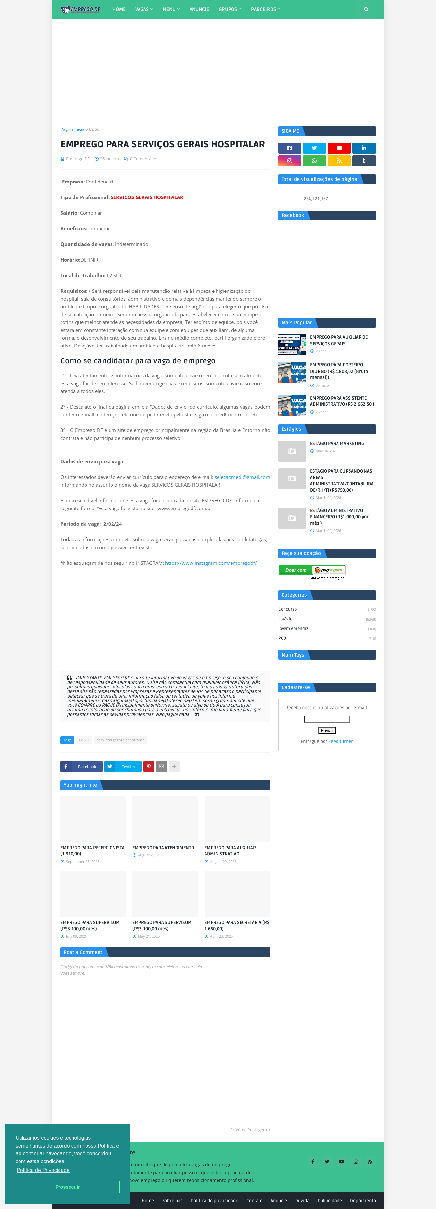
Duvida (302, 1200)
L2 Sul (94, 129)
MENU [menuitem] (169, 9)
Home (148, 1200)
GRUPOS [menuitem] (228, 9)
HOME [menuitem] (119, 9)
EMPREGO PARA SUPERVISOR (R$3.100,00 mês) (89, 926)
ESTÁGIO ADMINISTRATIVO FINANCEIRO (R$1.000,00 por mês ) (339, 517)
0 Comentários (144, 159)
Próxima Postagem (248, 1130)
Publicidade (330, 1200)
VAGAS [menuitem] (142, 9)
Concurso (327, 610)
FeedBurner (340, 741)
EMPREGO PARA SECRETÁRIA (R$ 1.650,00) (237, 926)
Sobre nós (172, 1200)
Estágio (327, 620)
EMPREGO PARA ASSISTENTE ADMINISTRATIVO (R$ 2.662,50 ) (342, 401)
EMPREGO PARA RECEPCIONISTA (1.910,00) (92, 851)
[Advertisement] (218, 72)
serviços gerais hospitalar (120, 740)
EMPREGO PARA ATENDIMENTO (163, 847)
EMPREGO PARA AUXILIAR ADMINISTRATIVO (230, 851)
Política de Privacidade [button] (43, 1170)
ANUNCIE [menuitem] (199, 9)
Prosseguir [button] (67, 1186)
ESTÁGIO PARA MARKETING (337, 443)
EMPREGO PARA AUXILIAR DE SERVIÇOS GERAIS (339, 340)
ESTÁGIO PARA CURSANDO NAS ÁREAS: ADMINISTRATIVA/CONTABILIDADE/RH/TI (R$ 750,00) (342, 481)
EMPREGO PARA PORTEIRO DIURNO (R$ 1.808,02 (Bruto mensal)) (339, 371)
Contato (254, 1200)
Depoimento (363, 1200)
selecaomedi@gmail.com (242, 477)
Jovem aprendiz (327, 629)
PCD (327, 639)
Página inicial (72, 129)
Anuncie (279, 1200)
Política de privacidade (214, 1200)
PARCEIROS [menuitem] (263, 9)
